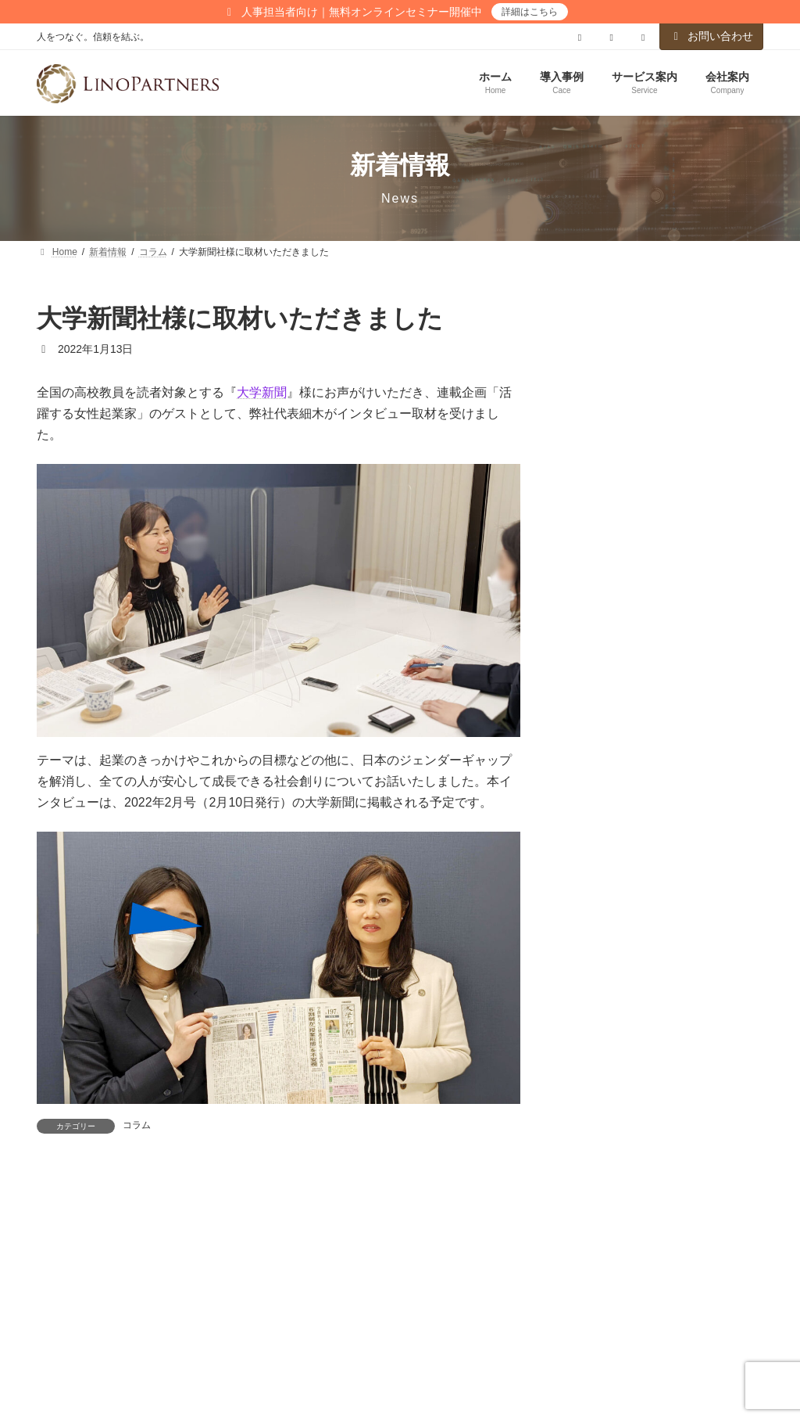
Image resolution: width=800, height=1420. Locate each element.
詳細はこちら (530, 11)
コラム (137, 1125)
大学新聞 (262, 392)
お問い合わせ (712, 36)
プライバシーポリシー (109, 1349)
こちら (606, 826)
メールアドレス (612, 714)
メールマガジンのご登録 (365, 1349)
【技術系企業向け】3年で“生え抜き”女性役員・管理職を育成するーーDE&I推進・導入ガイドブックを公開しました (661, 1165)
